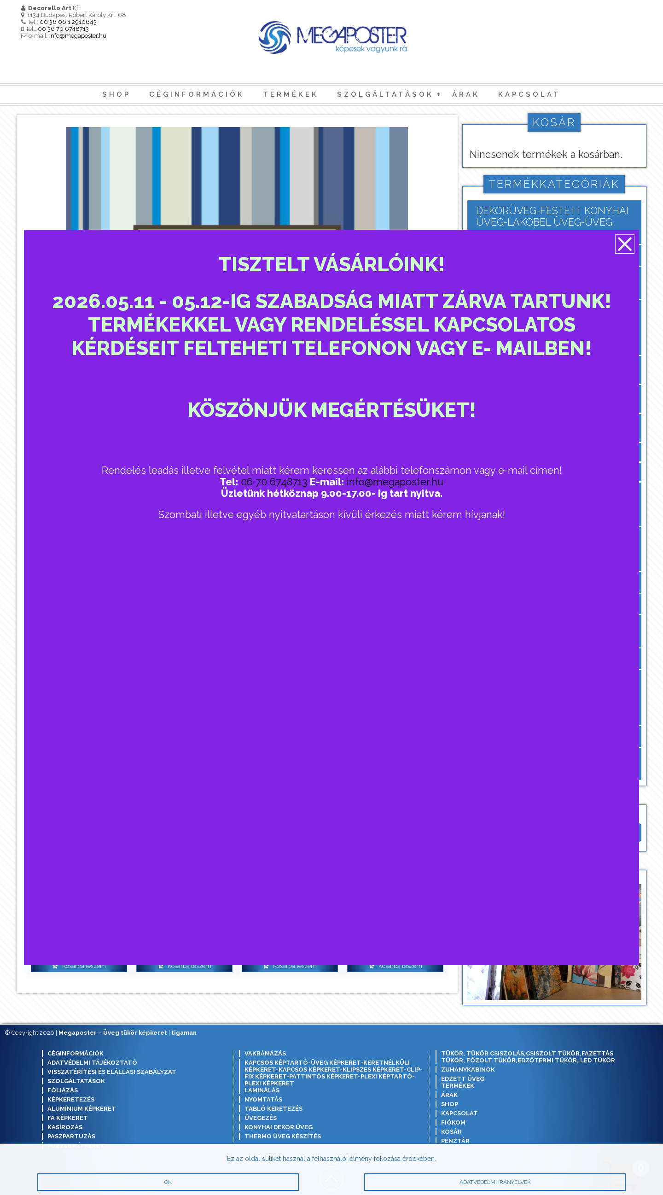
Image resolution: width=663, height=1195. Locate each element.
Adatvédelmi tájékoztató (92, 1062)
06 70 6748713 (274, 483)
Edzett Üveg (462, 1078)
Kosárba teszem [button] (84, 965)
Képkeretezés (70, 1099)
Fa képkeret (67, 1117)
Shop (116, 94)
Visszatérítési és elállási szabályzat (111, 1071)
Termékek (291, 94)
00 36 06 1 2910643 (68, 21)
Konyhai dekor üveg (278, 1127)
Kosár (451, 1131)
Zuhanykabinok (468, 1069)
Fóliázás (62, 1090)
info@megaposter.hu (77, 35)
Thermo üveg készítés (282, 1136)
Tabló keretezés (273, 1108)
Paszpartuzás (71, 1136)
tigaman (184, 1032)
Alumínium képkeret (81, 1108)
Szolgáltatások (385, 94)
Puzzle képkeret (76, 1145)
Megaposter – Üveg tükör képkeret (112, 1032)
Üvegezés (260, 1117)
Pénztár (455, 1140)
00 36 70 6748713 (63, 28)
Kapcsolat (529, 94)
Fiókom (453, 1122)
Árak (466, 94)
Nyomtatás (263, 1099)
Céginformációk (196, 94)
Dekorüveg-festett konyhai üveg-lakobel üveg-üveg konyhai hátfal (552, 222)
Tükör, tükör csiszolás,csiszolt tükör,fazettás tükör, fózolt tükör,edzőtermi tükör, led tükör (528, 1057)
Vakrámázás (265, 1053)
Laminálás (261, 1090)
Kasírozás (64, 1127)
